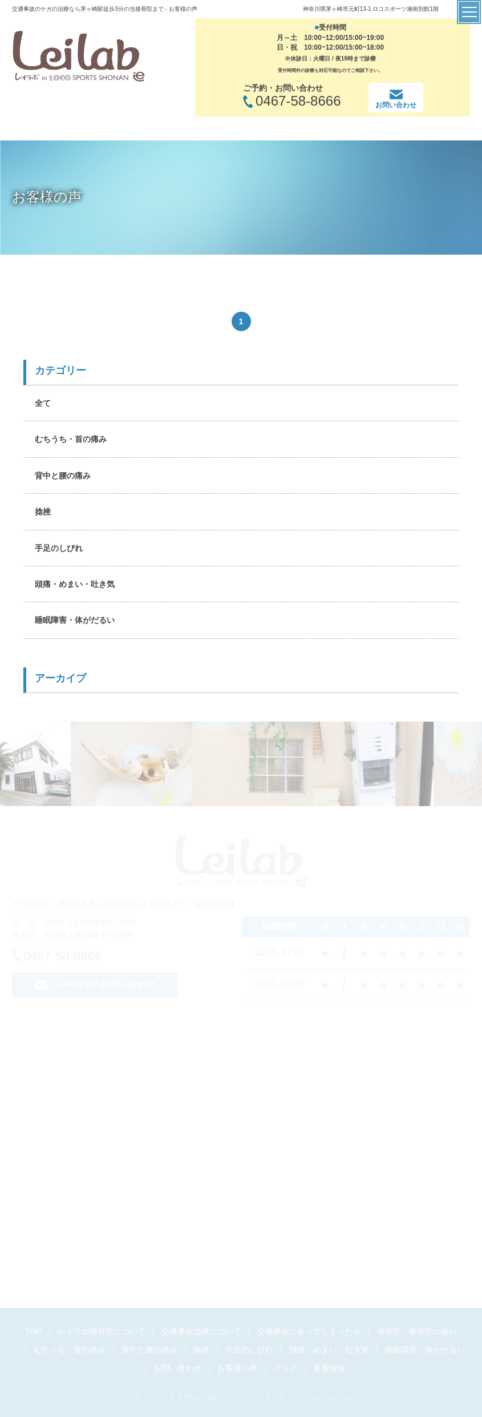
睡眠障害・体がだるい (75, 620)
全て (43, 403)
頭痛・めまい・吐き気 (75, 584)
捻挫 (43, 511)
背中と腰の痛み (63, 475)
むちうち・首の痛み (71, 439)
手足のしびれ (59, 548)
